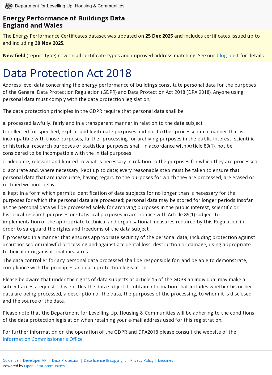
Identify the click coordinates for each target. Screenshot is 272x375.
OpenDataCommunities (44, 365)
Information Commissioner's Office (43, 339)
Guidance (11, 360)
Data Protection (65, 360)
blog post (227, 55)
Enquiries (165, 360)
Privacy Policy (142, 360)
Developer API (35, 360)
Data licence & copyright (105, 360)
